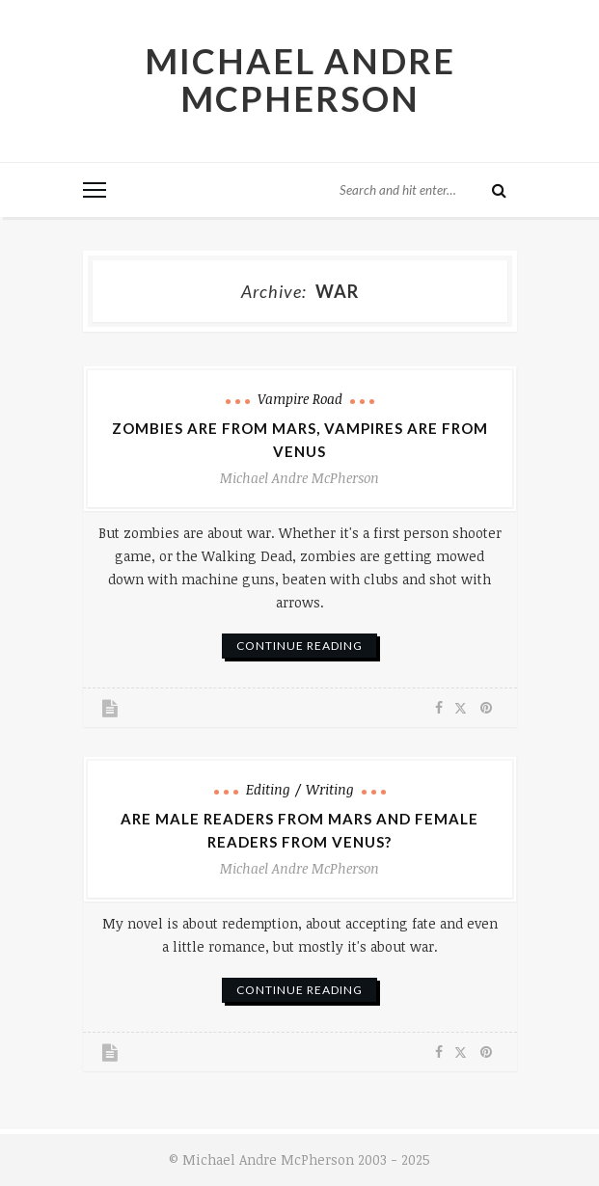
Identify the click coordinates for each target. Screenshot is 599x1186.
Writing (330, 789)
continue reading (299, 645)
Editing (268, 789)
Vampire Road (300, 399)
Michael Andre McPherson (300, 80)
